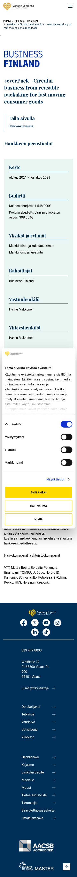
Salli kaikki (38, 492)
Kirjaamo (28, 765)
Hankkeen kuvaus (20, 126)
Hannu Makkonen (21, 309)
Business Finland (21, 281)
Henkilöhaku (30, 757)
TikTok (46, 632)
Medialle (28, 780)
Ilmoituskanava (32, 818)
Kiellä (38, 519)
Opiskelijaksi (31, 707)
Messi (26, 788)
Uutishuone (30, 730)
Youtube (46, 623)
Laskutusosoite (33, 772)
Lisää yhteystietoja (35, 688)
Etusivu (7, 21)
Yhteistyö (28, 722)
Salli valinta (38, 506)
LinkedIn (35, 632)
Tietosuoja (29, 803)
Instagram (57, 623)
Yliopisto (28, 737)
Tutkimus (19, 21)
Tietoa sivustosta (34, 795)
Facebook (23, 623)
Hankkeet (32, 21)
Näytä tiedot (55, 479)
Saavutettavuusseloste (38, 810)
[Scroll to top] (66, 866)
